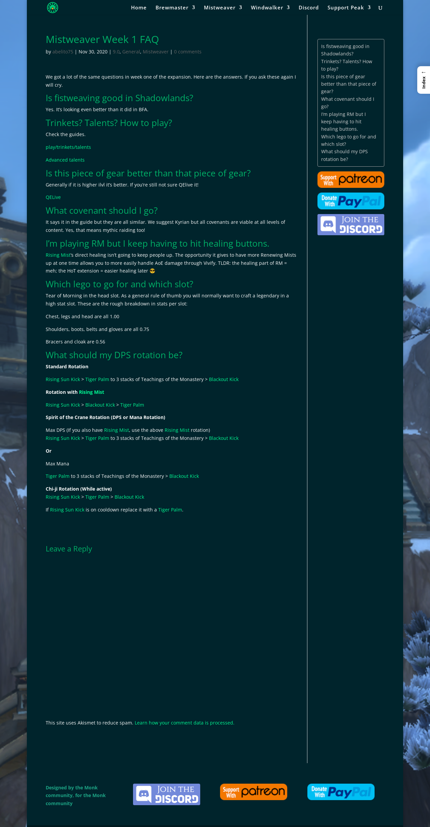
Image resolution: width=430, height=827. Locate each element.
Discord (309, 8)
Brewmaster (172, 8)
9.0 (116, 51)
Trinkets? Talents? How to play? (346, 65)
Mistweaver (219, 8)
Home (139, 8)
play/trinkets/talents (68, 147)
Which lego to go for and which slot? (348, 140)
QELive (53, 197)
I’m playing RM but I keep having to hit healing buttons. (343, 121)
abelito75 (62, 51)
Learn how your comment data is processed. (184, 722)
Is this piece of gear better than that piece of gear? (348, 84)
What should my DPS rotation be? (344, 155)
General (131, 51)
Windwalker (267, 8)
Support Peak (346, 8)
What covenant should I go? (347, 103)
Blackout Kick (224, 379)
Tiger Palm (97, 379)
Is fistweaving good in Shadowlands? (345, 50)
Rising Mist (58, 255)
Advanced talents (65, 160)
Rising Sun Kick (63, 379)
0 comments (188, 51)
